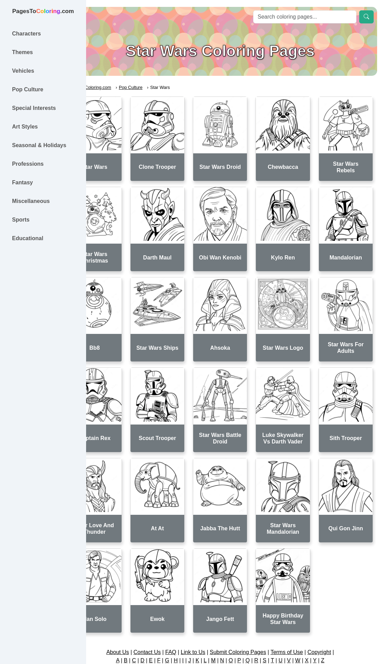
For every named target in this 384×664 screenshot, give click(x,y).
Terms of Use (302, 617)
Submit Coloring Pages (253, 617)
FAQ (185, 617)
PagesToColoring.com (119, 87)
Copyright (334, 617)
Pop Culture (161, 87)
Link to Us (208, 617)
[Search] (304, 16)
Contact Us (162, 617)
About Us (132, 617)
